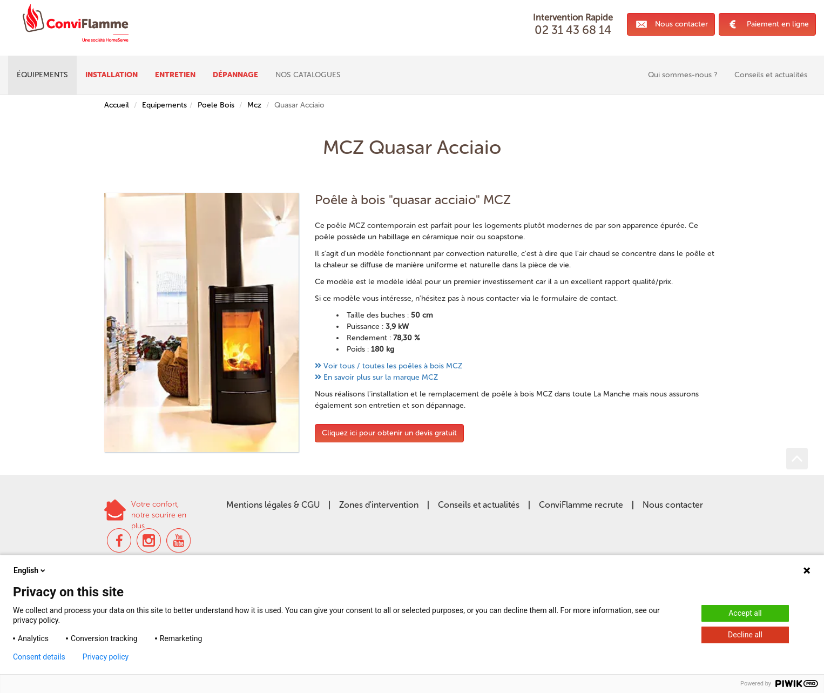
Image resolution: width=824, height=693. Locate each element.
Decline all (745, 634)
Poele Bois (216, 105)
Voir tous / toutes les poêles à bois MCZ (392, 366)
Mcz (254, 105)
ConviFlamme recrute (581, 505)
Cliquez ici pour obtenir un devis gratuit (389, 433)
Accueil (116, 105)
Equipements (164, 105)
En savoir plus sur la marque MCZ (380, 377)
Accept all (745, 613)
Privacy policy (106, 656)
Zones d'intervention (378, 505)
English (30, 570)
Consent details (39, 656)
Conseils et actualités (478, 505)
